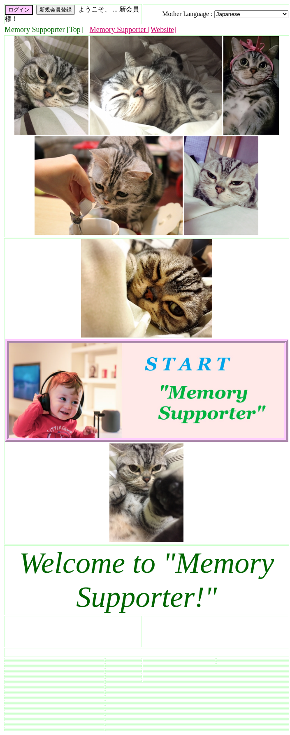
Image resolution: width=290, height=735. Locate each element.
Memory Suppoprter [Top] (44, 29)
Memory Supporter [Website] (133, 29)
